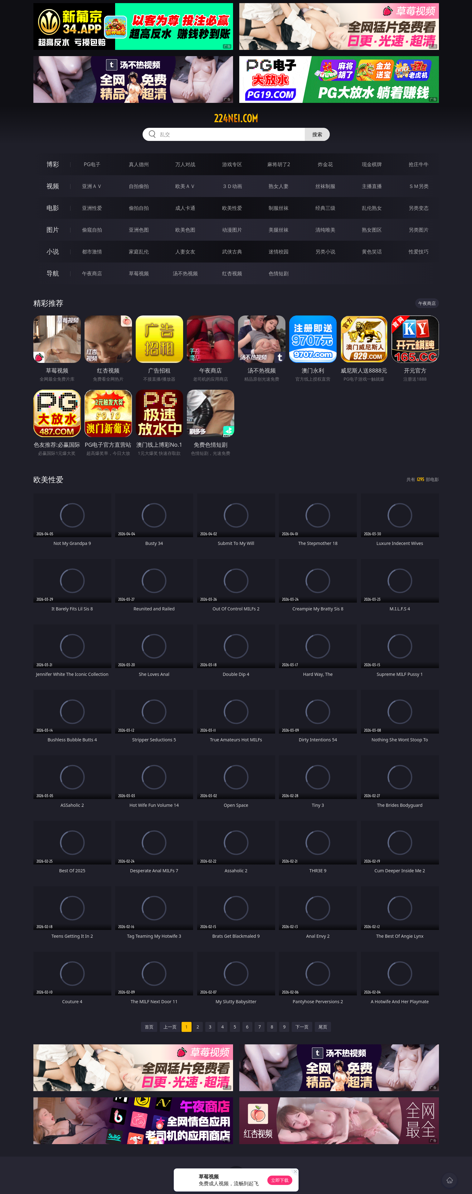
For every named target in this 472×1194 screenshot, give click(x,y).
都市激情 (92, 251)
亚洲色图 (139, 229)
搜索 (317, 134)
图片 (52, 229)
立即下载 (280, 1180)
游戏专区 (232, 164)
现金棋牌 (372, 164)
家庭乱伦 (139, 251)
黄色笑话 (372, 251)
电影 (52, 208)
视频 (52, 186)
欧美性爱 (232, 208)
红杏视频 (232, 273)
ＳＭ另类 (419, 186)
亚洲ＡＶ (92, 186)
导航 (52, 273)
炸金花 (325, 164)
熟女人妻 (279, 186)
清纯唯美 (325, 229)
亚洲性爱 (92, 208)
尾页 (323, 1027)
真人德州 (139, 164)
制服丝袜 (279, 208)
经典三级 (325, 208)
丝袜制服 (325, 186)
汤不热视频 (185, 273)
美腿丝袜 (279, 229)
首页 (149, 1027)
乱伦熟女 (372, 208)
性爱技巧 (419, 251)
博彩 (52, 164)
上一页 (170, 1027)
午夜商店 (92, 273)
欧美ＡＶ (185, 186)
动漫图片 (232, 229)
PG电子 (92, 164)
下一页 (302, 1027)
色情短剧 (279, 273)
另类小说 (325, 251)
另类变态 (419, 208)
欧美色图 (185, 229)
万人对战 (185, 164)
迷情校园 (279, 251)
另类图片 (419, 229)
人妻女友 (185, 251)
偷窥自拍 (92, 229)
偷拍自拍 (139, 208)
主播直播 (372, 186)
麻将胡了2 (278, 164)
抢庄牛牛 (419, 164)
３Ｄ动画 (232, 186)
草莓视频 (139, 273)
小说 (52, 251)
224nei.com (236, 118)
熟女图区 (372, 229)
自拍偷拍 (139, 186)
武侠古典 (232, 251)
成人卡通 (185, 208)
